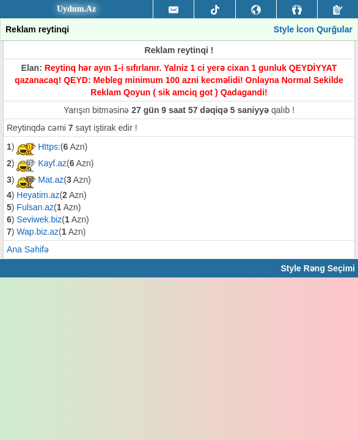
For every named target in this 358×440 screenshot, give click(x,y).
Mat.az (51, 180)
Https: (49, 147)
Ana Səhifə (28, 249)
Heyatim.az (37, 195)
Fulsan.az (35, 207)
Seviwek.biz (39, 219)
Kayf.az (52, 163)
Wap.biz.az (37, 232)
